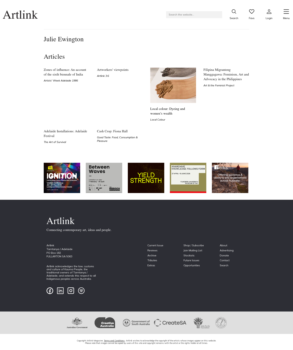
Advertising (227, 250)
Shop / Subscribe (193, 245)
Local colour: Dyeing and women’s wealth (167, 111)
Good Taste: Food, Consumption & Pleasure (117, 139)
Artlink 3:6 (103, 76)
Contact (224, 260)
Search (224, 265)
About (223, 245)
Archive (151, 255)
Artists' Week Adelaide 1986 (61, 80)
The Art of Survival (55, 142)
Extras (151, 265)
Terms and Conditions (114, 340)
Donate (224, 255)
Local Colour (157, 119)
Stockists (189, 255)
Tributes (152, 260)
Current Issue (155, 245)
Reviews (152, 250)
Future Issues (191, 260)
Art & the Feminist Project (218, 85)
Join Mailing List (192, 250)
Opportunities (191, 265)
